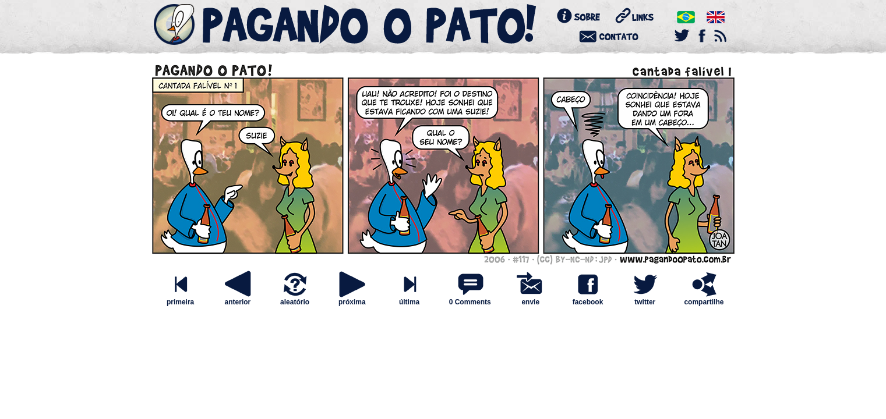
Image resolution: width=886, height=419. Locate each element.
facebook (587, 299)
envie (530, 299)
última (409, 299)
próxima (351, 299)
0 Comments (470, 302)
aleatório (294, 299)
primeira (180, 299)
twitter (644, 299)
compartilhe (703, 299)
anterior (237, 299)
